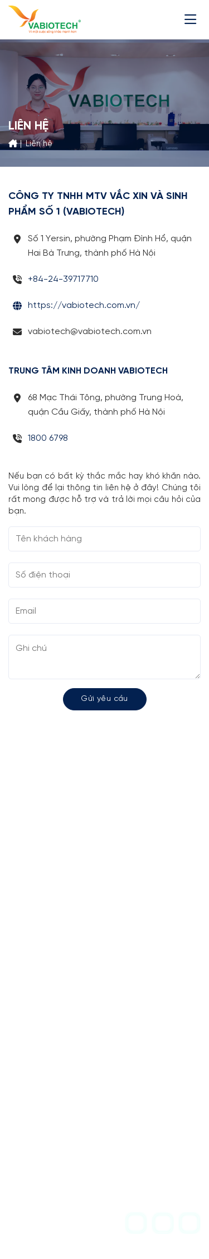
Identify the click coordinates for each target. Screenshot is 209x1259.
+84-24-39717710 (63, 279)
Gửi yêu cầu (104, 699)
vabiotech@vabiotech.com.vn (88, 1085)
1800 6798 (48, 438)
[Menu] (192, 19)
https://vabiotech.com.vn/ (84, 305)
